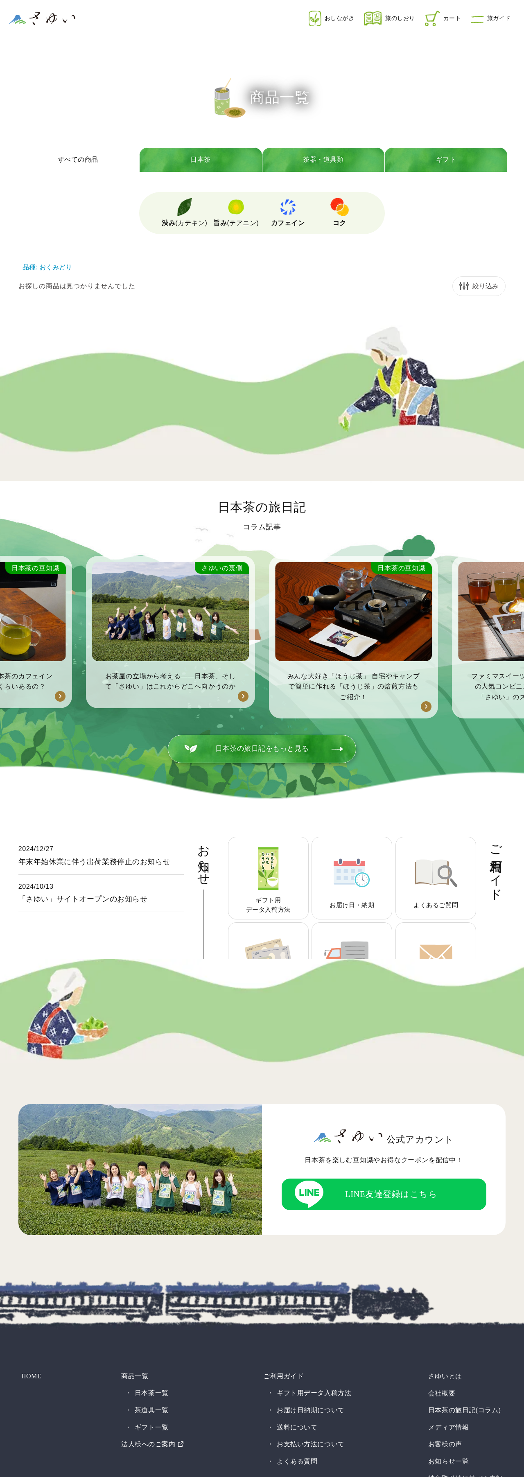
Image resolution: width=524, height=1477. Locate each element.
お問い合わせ (450, 1353)
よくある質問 (296, 1302)
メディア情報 (450, 1268)
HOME (28, 1217)
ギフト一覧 (151, 1268)
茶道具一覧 (151, 1251)
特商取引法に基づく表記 (468, 1319)
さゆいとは (447, 1217)
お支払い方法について (310, 1285)
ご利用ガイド (280, 1217)
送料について (296, 1268)
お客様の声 (447, 1285)
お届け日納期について (310, 1251)
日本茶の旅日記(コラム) (467, 1251)
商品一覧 (131, 1217)
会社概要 (443, 1234)
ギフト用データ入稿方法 (314, 1234)
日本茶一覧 (151, 1234)
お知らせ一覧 (450, 1302)
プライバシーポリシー (464, 1336)
